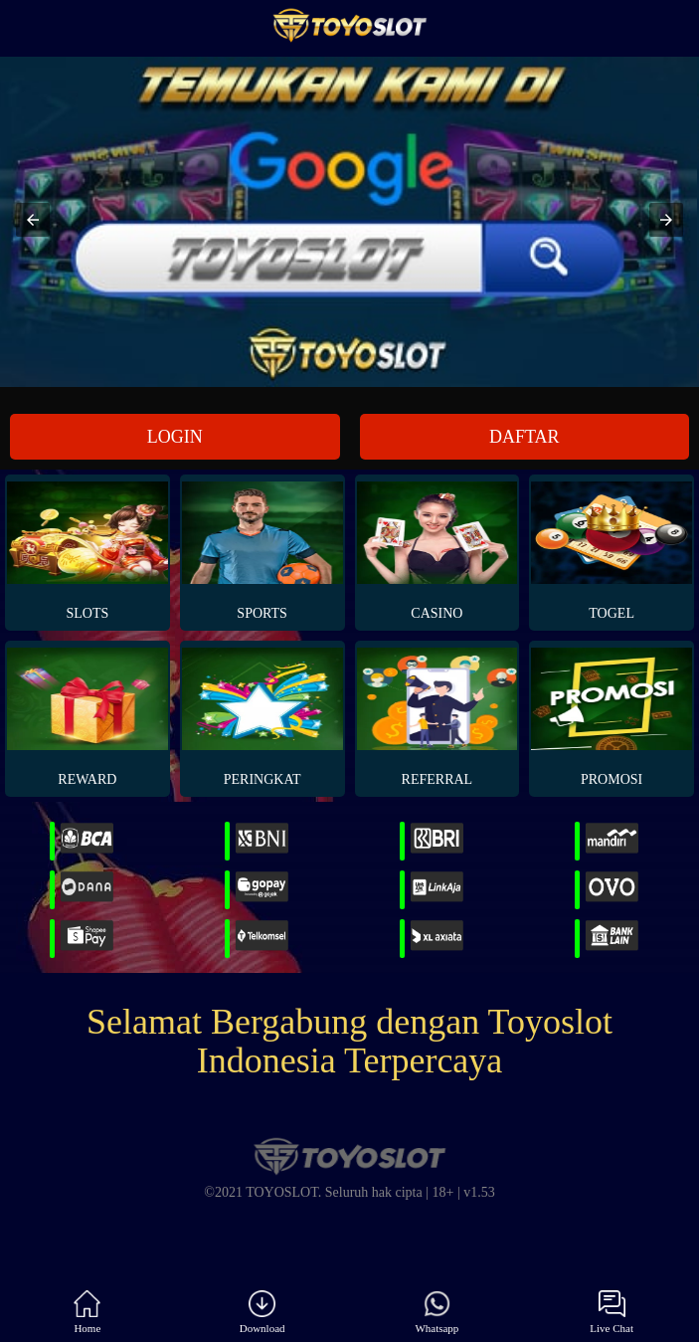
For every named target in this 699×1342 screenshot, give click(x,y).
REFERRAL (437, 717)
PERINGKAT (262, 717)
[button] (33, 220)
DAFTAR (524, 437)
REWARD (87, 717)
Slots (87, 551)
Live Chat (611, 1312)
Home (87, 1312)
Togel (611, 551)
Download (262, 1312)
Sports (262, 551)
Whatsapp (436, 1312)
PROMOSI (611, 717)
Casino (437, 551)
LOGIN (175, 437)
